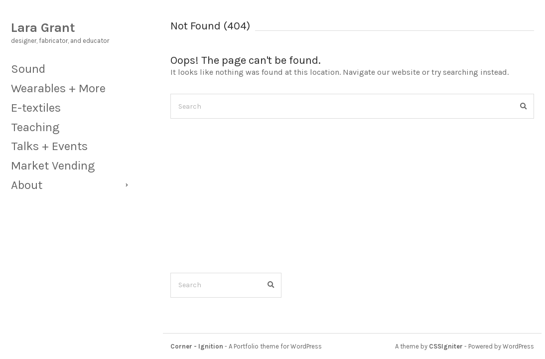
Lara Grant (43, 27)
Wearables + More (58, 88)
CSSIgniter (446, 346)
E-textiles (36, 108)
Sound (28, 69)
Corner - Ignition (196, 346)
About (26, 185)
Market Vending (53, 166)
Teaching (35, 127)
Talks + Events (49, 146)
